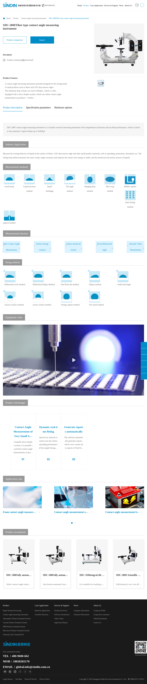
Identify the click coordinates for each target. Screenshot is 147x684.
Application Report (61, 623)
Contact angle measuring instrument (33, 18)
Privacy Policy (44, 679)
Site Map (18, 679)
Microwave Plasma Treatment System (16, 631)
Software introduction (61, 615)
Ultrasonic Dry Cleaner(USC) (13, 635)
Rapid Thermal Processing (12, 611)
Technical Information (81, 615)
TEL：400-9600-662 (16, 656)
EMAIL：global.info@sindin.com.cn (26, 666)
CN (137, 5)
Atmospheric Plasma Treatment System (17, 619)
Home (79, 6)
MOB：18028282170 (16, 661)
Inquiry (42, 40)
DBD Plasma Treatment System (14, 627)
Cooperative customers (102, 615)
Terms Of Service (31, 679)
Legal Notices (8, 679)
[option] (119, 48)
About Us (128, 6)
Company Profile (100, 611)
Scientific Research (41, 615)
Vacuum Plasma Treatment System (15, 623)
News (121, 6)
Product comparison (15, 40)
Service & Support (111, 6)
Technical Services (60, 611)
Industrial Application (42, 611)
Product (86, 6)
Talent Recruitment (100, 619)
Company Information (81, 611)
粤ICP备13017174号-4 (136, 679)
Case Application (96, 6)
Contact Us (97, 623)
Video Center (58, 619)
